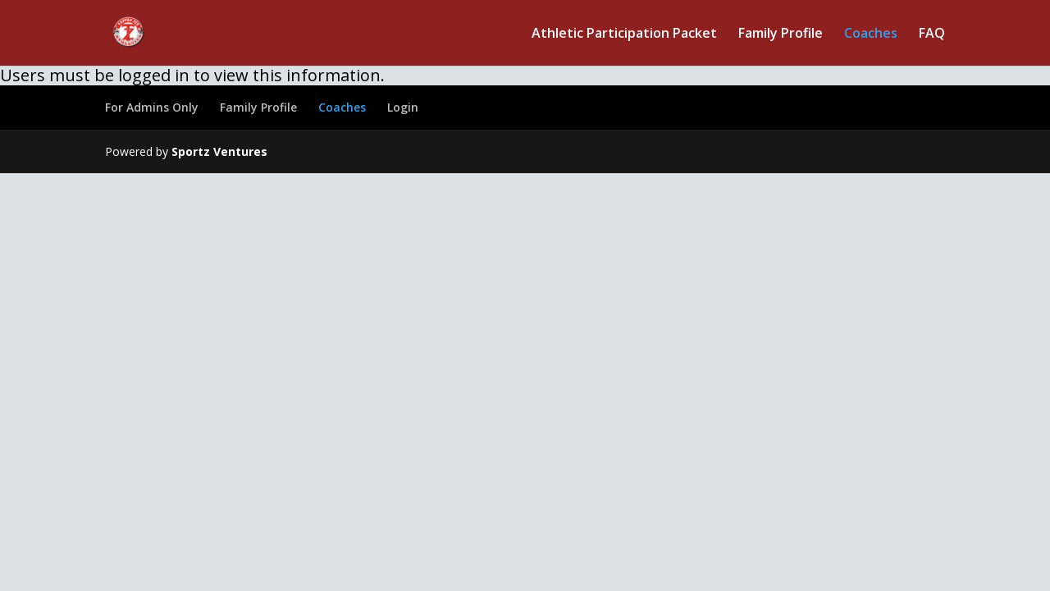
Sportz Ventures (219, 151)
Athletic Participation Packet (624, 34)
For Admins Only (152, 107)
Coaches (870, 34)
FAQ (932, 34)
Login (402, 107)
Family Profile (780, 34)
